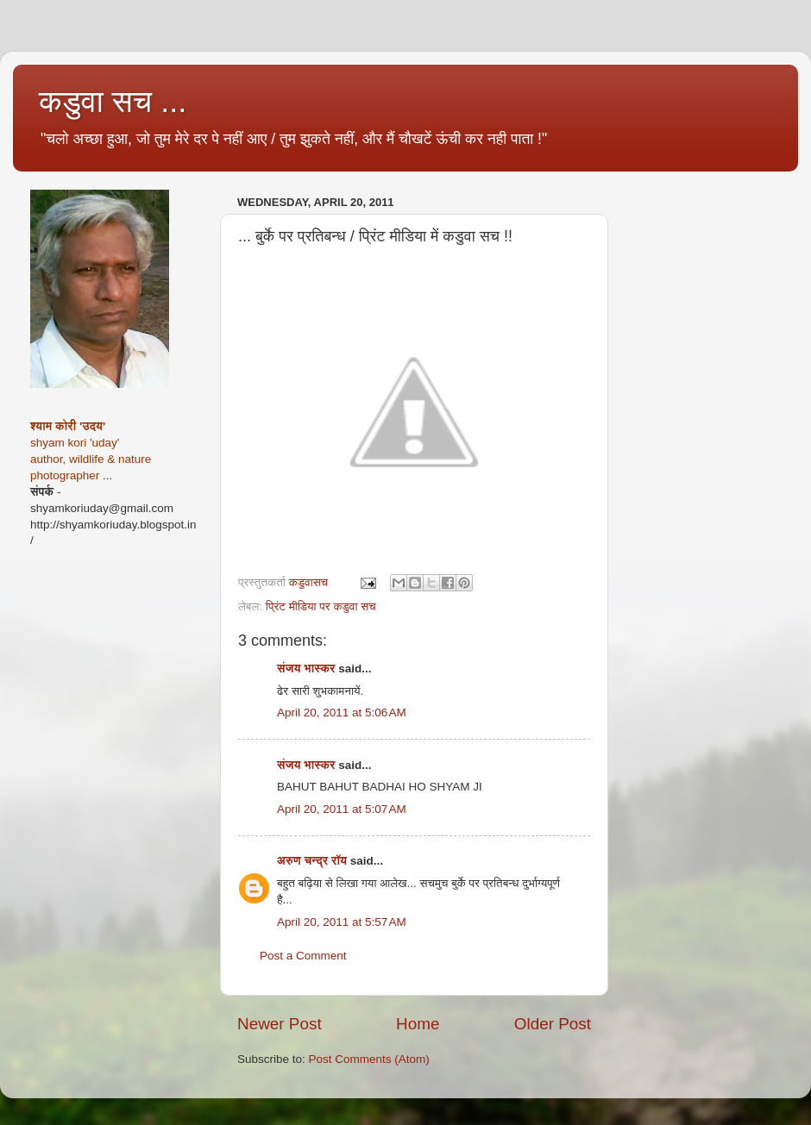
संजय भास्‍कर (307, 668)
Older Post (552, 1024)
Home (417, 1024)
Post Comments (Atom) (369, 1059)
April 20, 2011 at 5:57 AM (341, 922)
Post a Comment (303, 955)
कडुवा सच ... (112, 101)
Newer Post (279, 1024)
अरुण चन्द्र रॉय (312, 860)
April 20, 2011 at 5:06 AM (341, 712)
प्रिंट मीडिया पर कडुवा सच (321, 606)
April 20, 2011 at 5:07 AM (341, 809)
